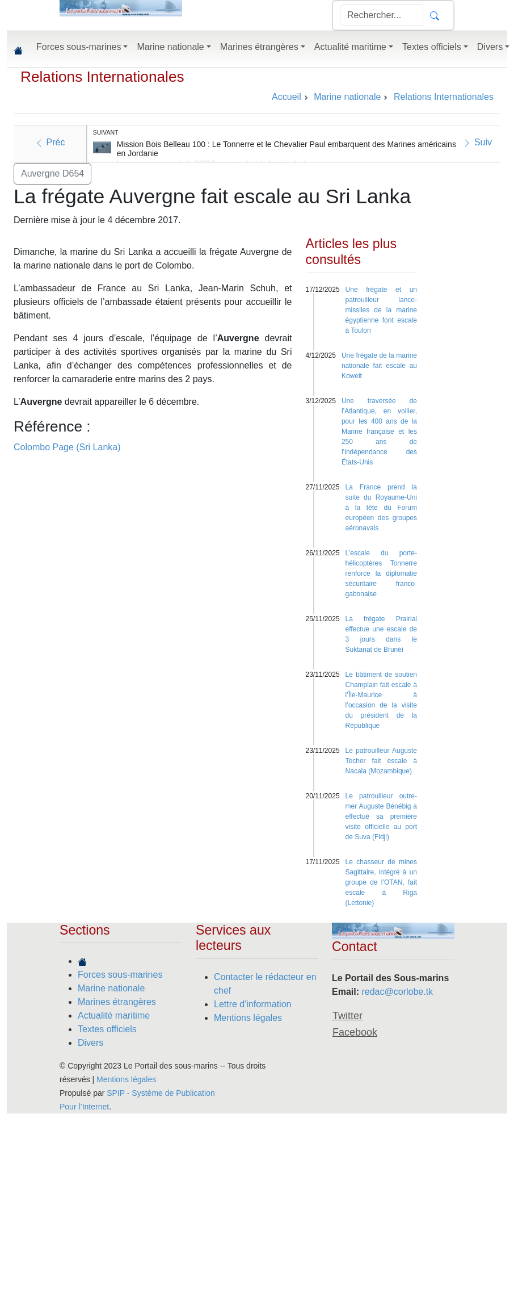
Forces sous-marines (120, 974)
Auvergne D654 (52, 173)
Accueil (286, 97)
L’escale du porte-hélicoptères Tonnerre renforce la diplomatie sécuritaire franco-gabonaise (381, 573)
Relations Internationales (102, 76)
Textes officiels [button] (431, 47)
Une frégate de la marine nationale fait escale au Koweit (379, 365)
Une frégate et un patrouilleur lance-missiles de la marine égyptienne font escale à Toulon (381, 310)
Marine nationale (111, 988)
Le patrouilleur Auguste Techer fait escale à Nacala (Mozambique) (381, 761)
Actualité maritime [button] (350, 47)
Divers (90, 1043)
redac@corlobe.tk (397, 991)
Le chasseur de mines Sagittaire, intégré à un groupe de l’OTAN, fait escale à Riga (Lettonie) (381, 882)
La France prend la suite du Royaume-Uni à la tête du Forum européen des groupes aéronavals (381, 507)
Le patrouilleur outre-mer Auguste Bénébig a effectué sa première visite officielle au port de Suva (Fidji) (381, 816)
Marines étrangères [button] (259, 47)
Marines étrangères (117, 1002)
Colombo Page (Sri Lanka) (67, 447)
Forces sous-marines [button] (78, 47)
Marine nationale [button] (170, 47)
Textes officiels (107, 1029)
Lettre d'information (252, 1004)
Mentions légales (248, 1018)
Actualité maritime (114, 1015)
